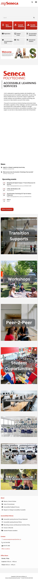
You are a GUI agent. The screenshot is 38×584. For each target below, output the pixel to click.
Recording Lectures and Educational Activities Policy (16, 525)
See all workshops (7, 209)
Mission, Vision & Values (9, 501)
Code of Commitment (8, 504)
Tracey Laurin (11, 173)
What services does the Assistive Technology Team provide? (18, 172)
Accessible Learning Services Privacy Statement (15, 519)
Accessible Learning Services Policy (12, 522)
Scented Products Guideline (9, 530)
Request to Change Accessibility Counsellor (14, 510)
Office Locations (6, 548)
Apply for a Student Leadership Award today (14, 167)
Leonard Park (11, 168)
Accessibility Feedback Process (10, 507)
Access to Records (7, 527)
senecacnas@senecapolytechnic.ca (12, 539)
